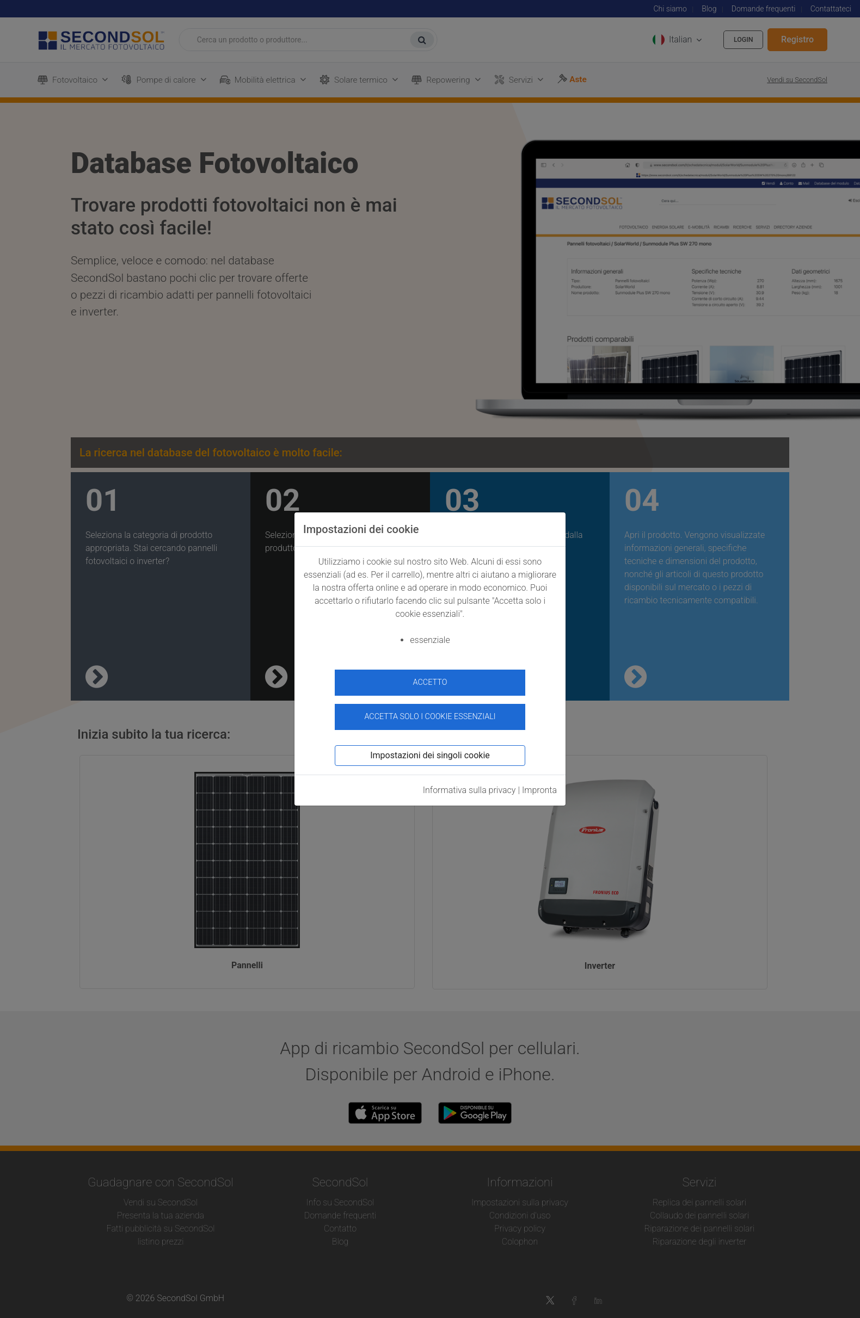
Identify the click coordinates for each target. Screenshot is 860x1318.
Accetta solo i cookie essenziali (429, 711)
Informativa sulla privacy (469, 784)
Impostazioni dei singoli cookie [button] (430, 750)
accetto (430, 682)
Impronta (539, 784)
